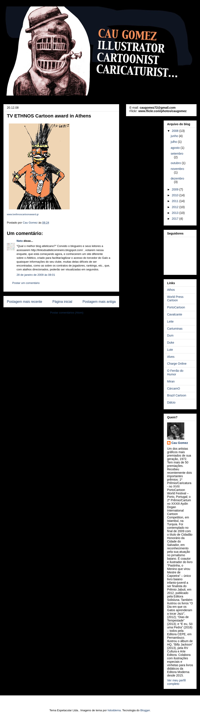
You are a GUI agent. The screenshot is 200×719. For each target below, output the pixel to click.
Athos (171, 289)
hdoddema (114, 710)
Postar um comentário (26, 283)
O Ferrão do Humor (175, 372)
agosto (176, 147)
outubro (176, 163)
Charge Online (176, 363)
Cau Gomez (179, 443)
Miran (171, 381)
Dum (170, 335)
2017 (175, 218)
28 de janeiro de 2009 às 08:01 (36, 274)
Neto (20, 240)
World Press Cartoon (175, 298)
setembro (177, 153)
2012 (175, 207)
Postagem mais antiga (99, 301)
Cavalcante (174, 314)
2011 (175, 201)
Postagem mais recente (24, 301)
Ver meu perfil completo (176, 682)
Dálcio (171, 402)
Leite (170, 321)
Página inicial (62, 301)
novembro (177, 169)
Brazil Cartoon (176, 395)
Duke (170, 342)
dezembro (177, 178)
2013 (175, 213)
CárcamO (173, 388)
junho (175, 136)
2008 (175, 131)
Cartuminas (175, 328)
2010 (175, 195)
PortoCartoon (176, 307)
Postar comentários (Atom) (66, 312)
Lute (170, 349)
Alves (170, 356)
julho (174, 141)
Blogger (145, 710)
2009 (175, 189)
